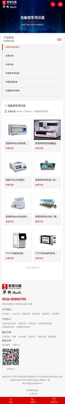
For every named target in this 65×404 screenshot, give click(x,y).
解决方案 (6, 332)
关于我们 (6, 309)
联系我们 (56, 314)
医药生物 (42, 336)
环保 (14, 336)
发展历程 (26, 314)
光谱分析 (10, 64)
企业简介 (6, 314)
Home (19, 111)
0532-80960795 (14, 299)
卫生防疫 (6, 336)
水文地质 (22, 336)
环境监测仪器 (12, 82)
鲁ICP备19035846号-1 (32, 383)
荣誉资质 (36, 314)
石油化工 (32, 336)
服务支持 (6, 340)
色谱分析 (10, 56)
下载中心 (16, 345)
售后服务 (6, 345)
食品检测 (52, 336)
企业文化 (16, 314)
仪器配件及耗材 (13, 90)
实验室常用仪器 (13, 73)
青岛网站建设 (32, 390)
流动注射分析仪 (13, 47)
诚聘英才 (46, 314)
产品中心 (6, 319)
